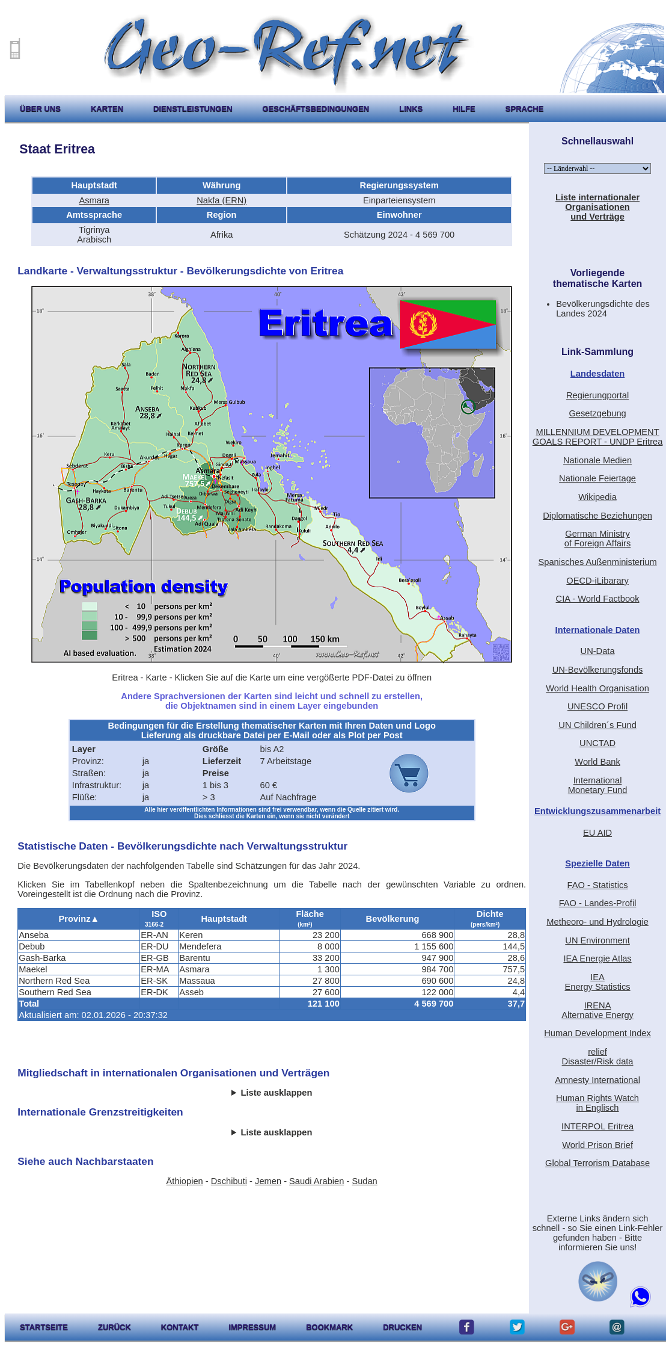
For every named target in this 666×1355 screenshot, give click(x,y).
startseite (44, 1327)
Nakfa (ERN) (221, 200)
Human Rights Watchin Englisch (597, 1103)
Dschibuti (229, 1181)
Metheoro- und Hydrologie (597, 922)
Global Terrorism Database (597, 1163)
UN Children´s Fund (597, 725)
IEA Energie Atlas (597, 958)
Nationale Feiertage (597, 478)
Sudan (364, 1181)
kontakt (180, 1327)
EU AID (597, 833)
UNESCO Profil (597, 706)
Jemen (268, 1181)
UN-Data (598, 651)
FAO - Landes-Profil (598, 903)
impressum (252, 1327)
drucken (402, 1327)
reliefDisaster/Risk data (598, 1056)
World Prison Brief (597, 1145)
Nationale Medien (597, 460)
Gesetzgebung (597, 413)
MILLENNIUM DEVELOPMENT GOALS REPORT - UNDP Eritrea (598, 436)
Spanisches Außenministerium (597, 562)
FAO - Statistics (597, 885)
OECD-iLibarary (597, 580)
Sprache (525, 108)
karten (107, 108)
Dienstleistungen (192, 108)
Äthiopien (184, 1181)
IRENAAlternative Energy (597, 1010)
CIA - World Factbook (598, 598)
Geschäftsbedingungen (316, 108)
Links (411, 108)
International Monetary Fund (598, 785)
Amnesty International (597, 1080)
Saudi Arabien (316, 1181)
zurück (114, 1327)
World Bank (597, 762)
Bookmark (329, 1327)
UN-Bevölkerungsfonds (597, 669)
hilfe (464, 108)
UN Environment (597, 940)
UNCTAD (597, 743)
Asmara (94, 200)
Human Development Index (597, 1033)
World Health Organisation (597, 688)
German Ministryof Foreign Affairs (597, 538)
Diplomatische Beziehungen (597, 515)
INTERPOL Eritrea (597, 1126)
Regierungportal (597, 395)
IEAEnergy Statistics (597, 982)
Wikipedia (597, 497)
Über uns (40, 108)
